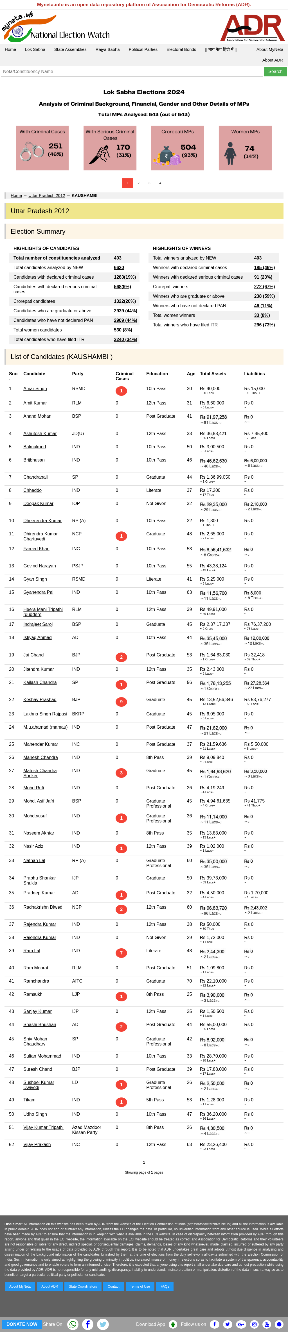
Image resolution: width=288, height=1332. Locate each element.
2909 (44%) (125, 320)
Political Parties (143, 49)
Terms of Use (140, 1286)
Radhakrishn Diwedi (43, 907)
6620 (119, 267)
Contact (113, 1286)
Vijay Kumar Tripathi (43, 1127)
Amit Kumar (35, 403)
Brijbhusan (34, 460)
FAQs (165, 1286)
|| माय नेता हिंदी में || (221, 49)
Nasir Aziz (33, 846)
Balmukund (34, 446)
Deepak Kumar (38, 503)
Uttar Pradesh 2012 (46, 195)
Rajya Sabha (108, 49)
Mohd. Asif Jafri (38, 801)
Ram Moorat (35, 967)
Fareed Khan (36, 548)
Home (10, 49)
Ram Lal (31, 950)
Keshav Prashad (39, 699)
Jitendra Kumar (38, 669)
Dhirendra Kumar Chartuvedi (40, 536)
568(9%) (122, 286)
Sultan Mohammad (42, 1056)
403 (258, 258)
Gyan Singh (35, 579)
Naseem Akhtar (38, 833)
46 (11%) (263, 305)
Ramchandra (36, 981)
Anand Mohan (37, 416)
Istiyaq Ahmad (37, 637)
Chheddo (32, 490)
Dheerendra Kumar (42, 520)
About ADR (272, 60)
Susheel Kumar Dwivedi (38, 1085)
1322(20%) (125, 301)
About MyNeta (269, 49)
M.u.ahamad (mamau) (45, 727)
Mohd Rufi (33, 787)
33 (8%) (262, 315)
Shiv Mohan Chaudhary (35, 1041)
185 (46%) (264, 267)
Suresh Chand (37, 1069)
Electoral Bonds (181, 49)
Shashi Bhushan (39, 1024)
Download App (150, 1324)
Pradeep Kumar (39, 892)
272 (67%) (264, 286)
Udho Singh (35, 1114)
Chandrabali (35, 477)
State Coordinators (83, 1286)
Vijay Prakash (37, 1144)
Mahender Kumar (40, 744)
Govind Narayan (39, 565)
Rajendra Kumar (39, 924)
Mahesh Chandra (40, 757)
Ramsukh (32, 994)
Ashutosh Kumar (40, 433)
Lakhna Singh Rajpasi (45, 714)
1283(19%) (125, 277)
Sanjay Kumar (37, 1011)
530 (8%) (123, 330)
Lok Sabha (35, 49)
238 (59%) (264, 296)
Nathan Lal (34, 860)
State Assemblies (70, 49)
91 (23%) (263, 277)
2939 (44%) (125, 310)
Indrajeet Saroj (38, 624)
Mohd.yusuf (35, 815)
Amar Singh (35, 388)
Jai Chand (33, 655)
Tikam (29, 1099)
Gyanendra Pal (38, 592)
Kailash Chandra (40, 682)
